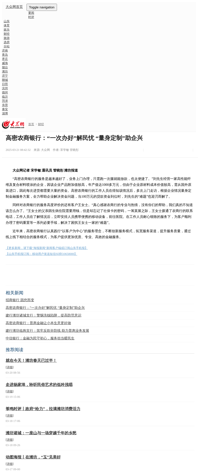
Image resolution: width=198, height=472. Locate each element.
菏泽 (5, 101)
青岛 (5, 54)
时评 (31, 17)
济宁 (5, 75)
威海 (5, 63)
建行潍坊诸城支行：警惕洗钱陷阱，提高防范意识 (43, 315)
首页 (31, 124)
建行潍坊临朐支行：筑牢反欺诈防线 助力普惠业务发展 (47, 330)
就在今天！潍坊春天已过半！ (31, 360)
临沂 (5, 96)
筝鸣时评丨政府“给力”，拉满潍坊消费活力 (43, 409)
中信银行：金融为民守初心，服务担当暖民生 (40, 338)
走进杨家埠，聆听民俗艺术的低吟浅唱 (39, 385)
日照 (5, 84)
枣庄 (5, 59)
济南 (5, 50)
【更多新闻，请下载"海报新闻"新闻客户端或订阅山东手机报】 (47, 248)
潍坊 (5, 71)
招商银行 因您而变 (20, 300)
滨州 (5, 88)
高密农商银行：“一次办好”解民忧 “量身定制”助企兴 (45, 308)
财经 (41, 124)
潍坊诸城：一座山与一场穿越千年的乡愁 (41, 433)
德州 (5, 92)
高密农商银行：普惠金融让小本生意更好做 (38, 323)
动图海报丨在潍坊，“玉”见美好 (33, 457)
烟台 (5, 67)
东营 (5, 105)
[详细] (10, 367)
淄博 (5, 113)
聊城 (5, 80)
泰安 (5, 109)
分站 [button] (7, 46)
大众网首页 (14, 7)
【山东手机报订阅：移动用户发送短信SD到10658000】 (41, 254)
